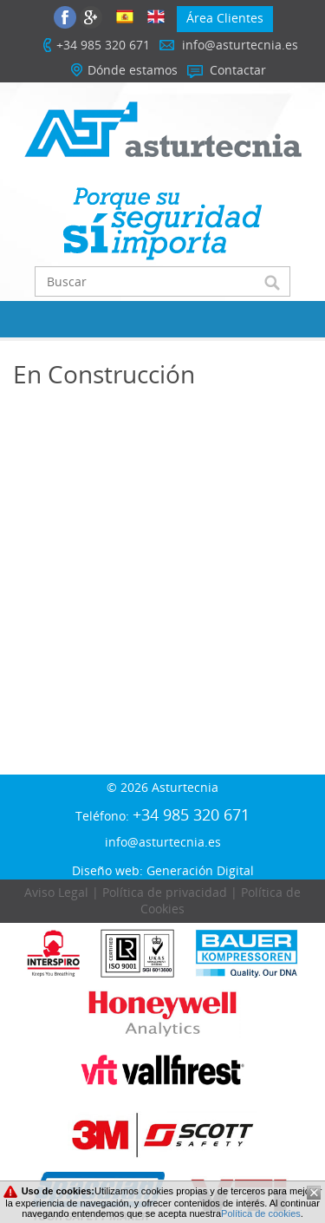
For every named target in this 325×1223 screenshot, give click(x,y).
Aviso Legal (56, 892)
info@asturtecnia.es (240, 44)
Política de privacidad (164, 892)
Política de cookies (261, 1213)
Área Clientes (224, 18)
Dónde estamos (133, 70)
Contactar (238, 70)
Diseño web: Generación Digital (163, 870)
